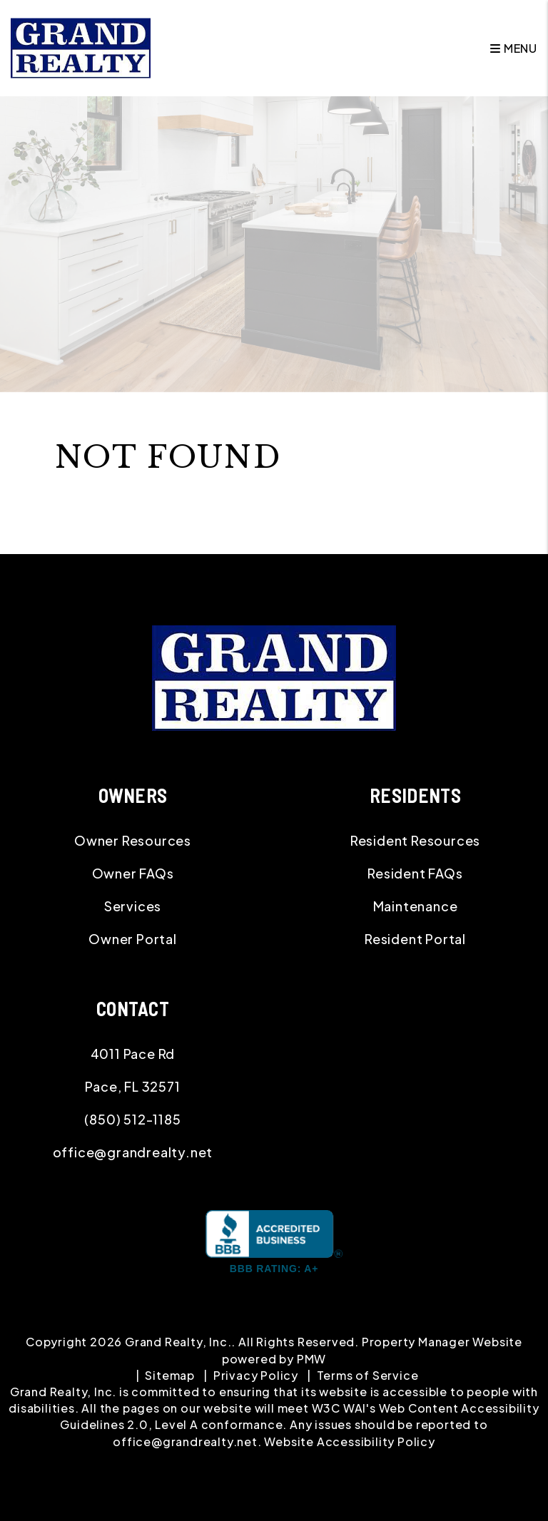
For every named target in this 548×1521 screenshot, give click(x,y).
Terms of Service (368, 1375)
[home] (81, 46)
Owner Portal (132, 939)
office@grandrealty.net (133, 1152)
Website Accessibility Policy (349, 1441)
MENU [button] (513, 48)
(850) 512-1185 (132, 1119)
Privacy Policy (255, 1375)
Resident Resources (415, 840)
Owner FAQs (133, 873)
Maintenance (415, 906)
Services (132, 906)
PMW (311, 1358)
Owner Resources (132, 840)
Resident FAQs (414, 873)
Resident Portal (415, 939)
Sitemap (170, 1375)
